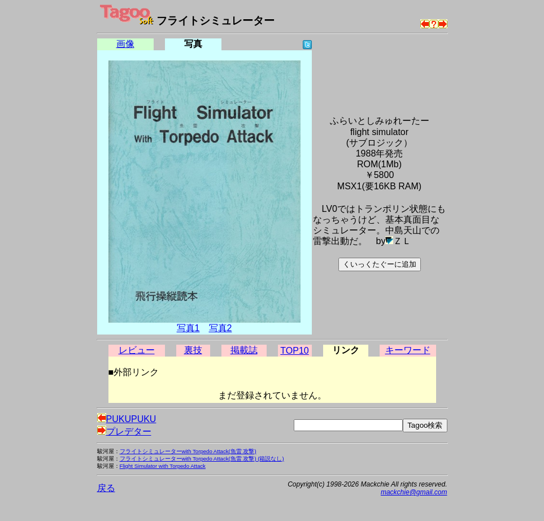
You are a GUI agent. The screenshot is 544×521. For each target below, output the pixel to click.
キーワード (407, 350)
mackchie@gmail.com (414, 492)
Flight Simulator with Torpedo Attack (163, 466)
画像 (125, 44)
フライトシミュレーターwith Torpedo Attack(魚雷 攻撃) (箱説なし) (202, 458)
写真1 (188, 328)
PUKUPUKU (126, 419)
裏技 (193, 350)
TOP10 (294, 350)
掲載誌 (244, 350)
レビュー (137, 350)
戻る (106, 488)
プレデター (124, 431)
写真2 (220, 328)
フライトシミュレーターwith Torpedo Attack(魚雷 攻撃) (188, 451)
